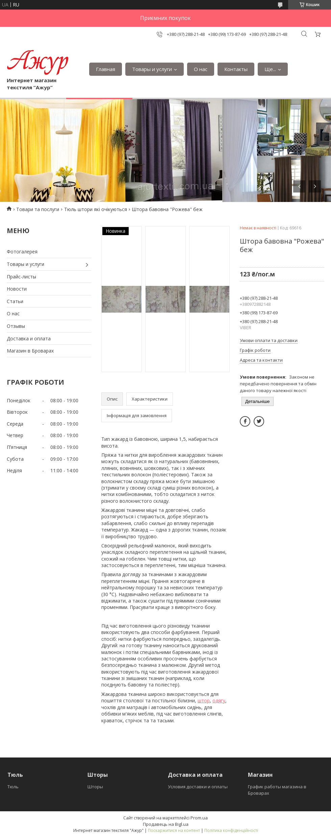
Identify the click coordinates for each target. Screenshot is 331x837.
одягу (218, 700)
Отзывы (16, 326)
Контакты (236, 69)
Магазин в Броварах (30, 350)
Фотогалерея (22, 251)
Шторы (95, 787)
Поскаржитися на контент (174, 830)
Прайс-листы (21, 276)
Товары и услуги (152, 69)
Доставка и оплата (29, 338)
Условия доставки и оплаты (198, 787)
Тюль (13, 787)
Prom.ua (199, 818)
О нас (200, 69)
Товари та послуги (37, 209)
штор (204, 700)
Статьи (15, 301)
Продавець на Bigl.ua (165, 824)
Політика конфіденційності (231, 830)
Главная (105, 69)
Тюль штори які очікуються (95, 209)
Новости (17, 289)
